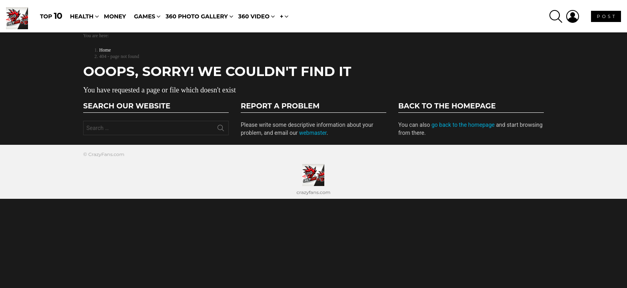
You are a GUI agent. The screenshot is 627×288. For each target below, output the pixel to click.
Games (144, 16)
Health (82, 16)
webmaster (313, 133)
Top (51, 16)
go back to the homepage (463, 125)
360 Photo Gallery (197, 16)
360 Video (254, 16)
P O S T (606, 18)
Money (115, 16)
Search (221, 129)
